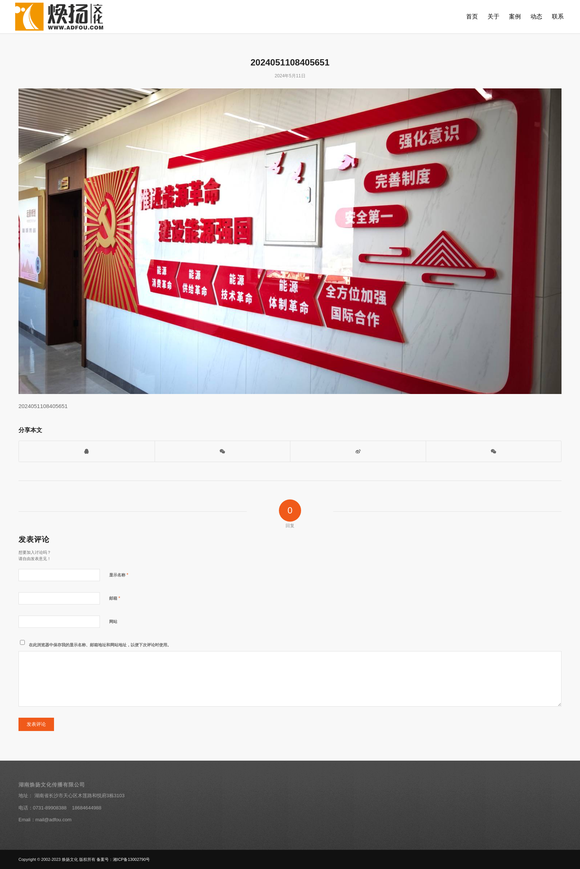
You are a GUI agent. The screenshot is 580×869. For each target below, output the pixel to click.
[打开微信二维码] (222, 451)
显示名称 (118, 574)
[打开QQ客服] (87, 451)
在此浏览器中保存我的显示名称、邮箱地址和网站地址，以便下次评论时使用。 (100, 645)
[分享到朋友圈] (494, 451)
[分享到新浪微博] (358, 451)
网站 (113, 621)
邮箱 (114, 598)
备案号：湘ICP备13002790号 (123, 859)
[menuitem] (472, 16)
